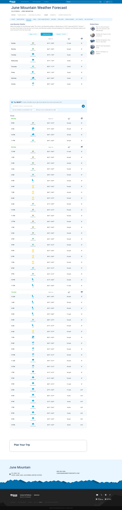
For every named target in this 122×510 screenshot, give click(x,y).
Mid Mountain (46, 34)
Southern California (35, 15)
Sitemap (30, 502)
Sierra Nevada (22, 15)
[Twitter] (101, 495)
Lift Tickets (79, 19)
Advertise (36, 495)
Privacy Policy (12, 502)
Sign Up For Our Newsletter (25, 497)
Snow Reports (25, 1)
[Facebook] (110, 495)
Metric (38, 502)
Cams (34, 19)
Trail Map (61, 19)
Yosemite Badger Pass (65, 15)
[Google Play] (99, 499)
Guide (13, 19)
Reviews (53, 19)
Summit (61, 34)
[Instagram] (105, 495)
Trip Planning (37, 1)
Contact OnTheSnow (25, 495)
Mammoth (53, 15)
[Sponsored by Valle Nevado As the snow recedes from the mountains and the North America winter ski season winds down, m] (104, 28)
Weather (28, 19)
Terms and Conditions (22, 502)
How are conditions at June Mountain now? (22, 110)
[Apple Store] (108, 499)
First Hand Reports (43, 19)
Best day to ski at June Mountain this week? (46, 110)
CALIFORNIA (15, 11)
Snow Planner (70, 19)
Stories (46, 1)
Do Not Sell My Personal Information (51, 502)
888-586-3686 (61, 471)
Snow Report (20, 19)
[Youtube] (97, 495)
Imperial (40, 502)
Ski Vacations (89, 19)
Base (33, 34)
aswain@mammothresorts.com (68, 473)
